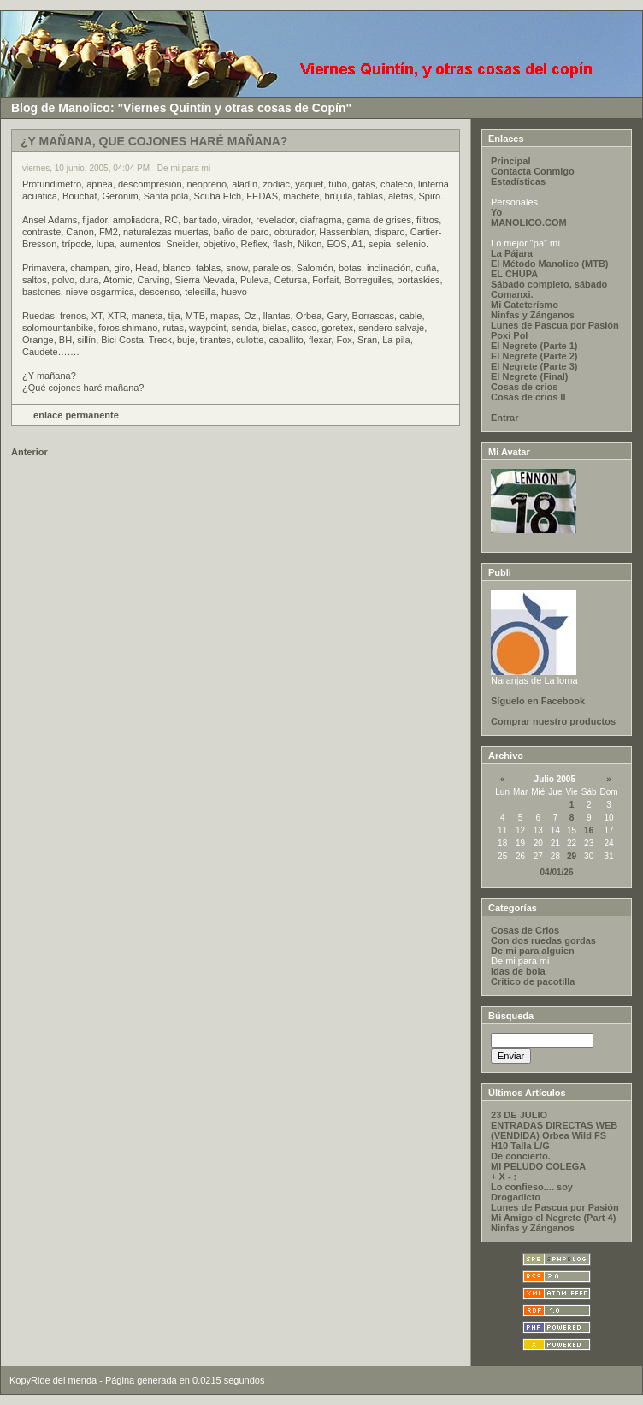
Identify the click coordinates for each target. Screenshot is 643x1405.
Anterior (29, 452)
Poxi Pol (509, 335)
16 (588, 830)
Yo (496, 212)
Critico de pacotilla (533, 981)
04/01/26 (557, 872)
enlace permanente (76, 415)
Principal (510, 161)
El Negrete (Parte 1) (534, 346)
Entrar (504, 417)
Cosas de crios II (528, 397)
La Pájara (512, 253)
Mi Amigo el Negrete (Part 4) (553, 1217)
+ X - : (503, 1176)
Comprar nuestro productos (553, 721)
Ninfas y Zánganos (533, 315)
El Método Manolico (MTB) (549, 263)
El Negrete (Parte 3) (534, 366)
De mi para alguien (533, 951)
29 (571, 856)
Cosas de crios (524, 387)
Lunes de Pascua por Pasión (555, 325)
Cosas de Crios (525, 930)
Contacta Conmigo (533, 171)
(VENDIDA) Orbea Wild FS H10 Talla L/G (548, 1140)
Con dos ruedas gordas (543, 940)
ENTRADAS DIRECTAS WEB (554, 1125)
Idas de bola (518, 971)
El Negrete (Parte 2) (534, 356)
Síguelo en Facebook (538, 701)
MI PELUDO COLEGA (538, 1166)
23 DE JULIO (519, 1115)
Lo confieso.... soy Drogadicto (532, 1192)
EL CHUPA (514, 274)
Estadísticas (518, 181)
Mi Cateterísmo (524, 304)
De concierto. (521, 1156)
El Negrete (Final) (529, 376)
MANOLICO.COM (529, 222)
